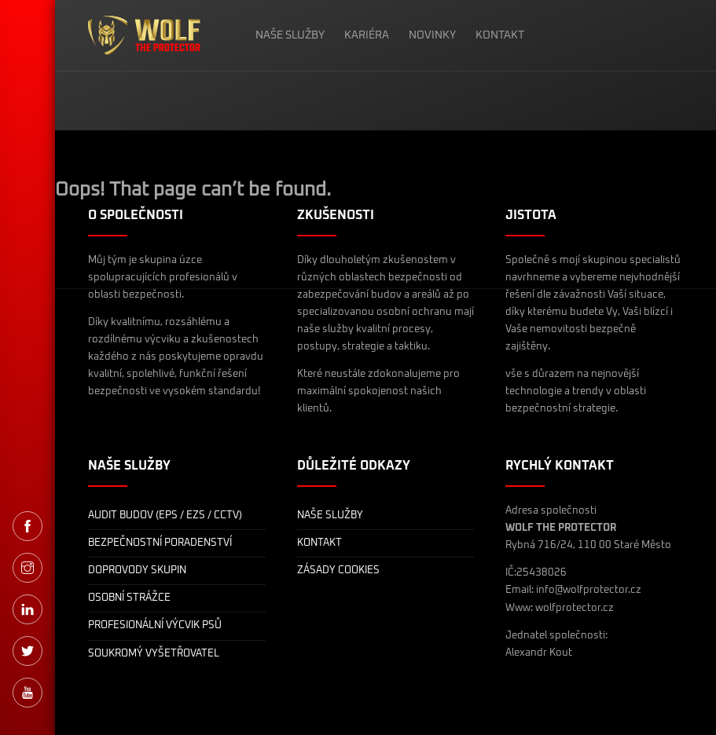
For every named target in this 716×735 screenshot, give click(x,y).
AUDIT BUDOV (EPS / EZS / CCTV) (165, 515)
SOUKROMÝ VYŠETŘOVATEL (153, 654)
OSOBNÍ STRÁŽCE (129, 598)
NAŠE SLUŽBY (290, 35)
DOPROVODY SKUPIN (137, 570)
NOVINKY (432, 35)
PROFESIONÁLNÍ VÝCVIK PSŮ (155, 625)
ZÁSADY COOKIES (338, 570)
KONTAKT (499, 35)
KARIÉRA (366, 35)
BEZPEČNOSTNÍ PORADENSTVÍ (160, 543)
